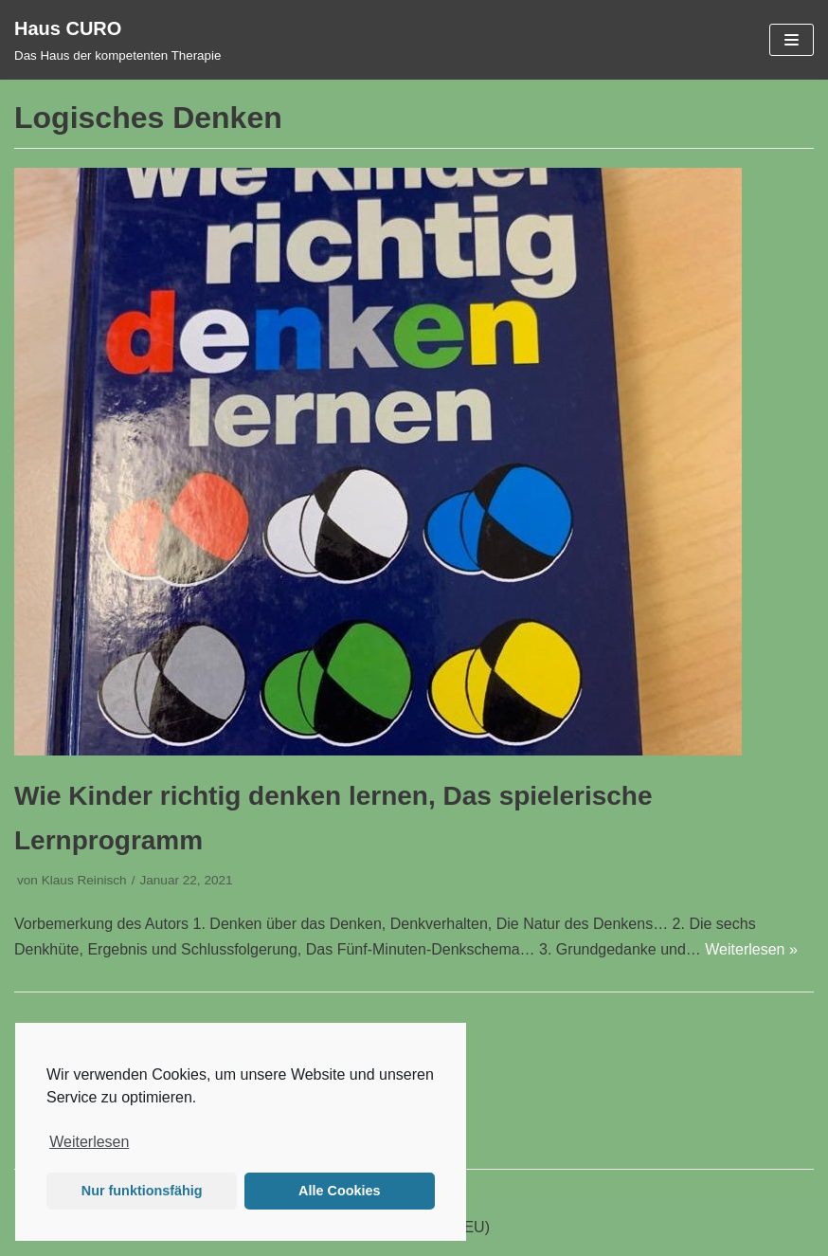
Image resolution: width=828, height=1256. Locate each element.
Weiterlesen (89, 1142)
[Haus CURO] (117, 39)
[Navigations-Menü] (791, 40)
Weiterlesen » (751, 949)
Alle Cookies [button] (339, 1190)
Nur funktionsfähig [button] (142, 1190)
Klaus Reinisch (84, 880)
